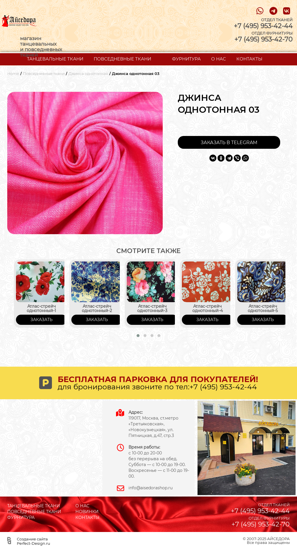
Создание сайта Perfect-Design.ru (33, 541)
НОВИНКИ (87, 511)
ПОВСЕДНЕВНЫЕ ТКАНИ (122, 59)
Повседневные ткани (44, 73)
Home (13, 73)
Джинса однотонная (88, 73)
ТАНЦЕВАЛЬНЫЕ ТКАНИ (55, 59)
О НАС (218, 59)
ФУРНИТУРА (186, 59)
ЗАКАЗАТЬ (41, 319)
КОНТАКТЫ (249, 59)
